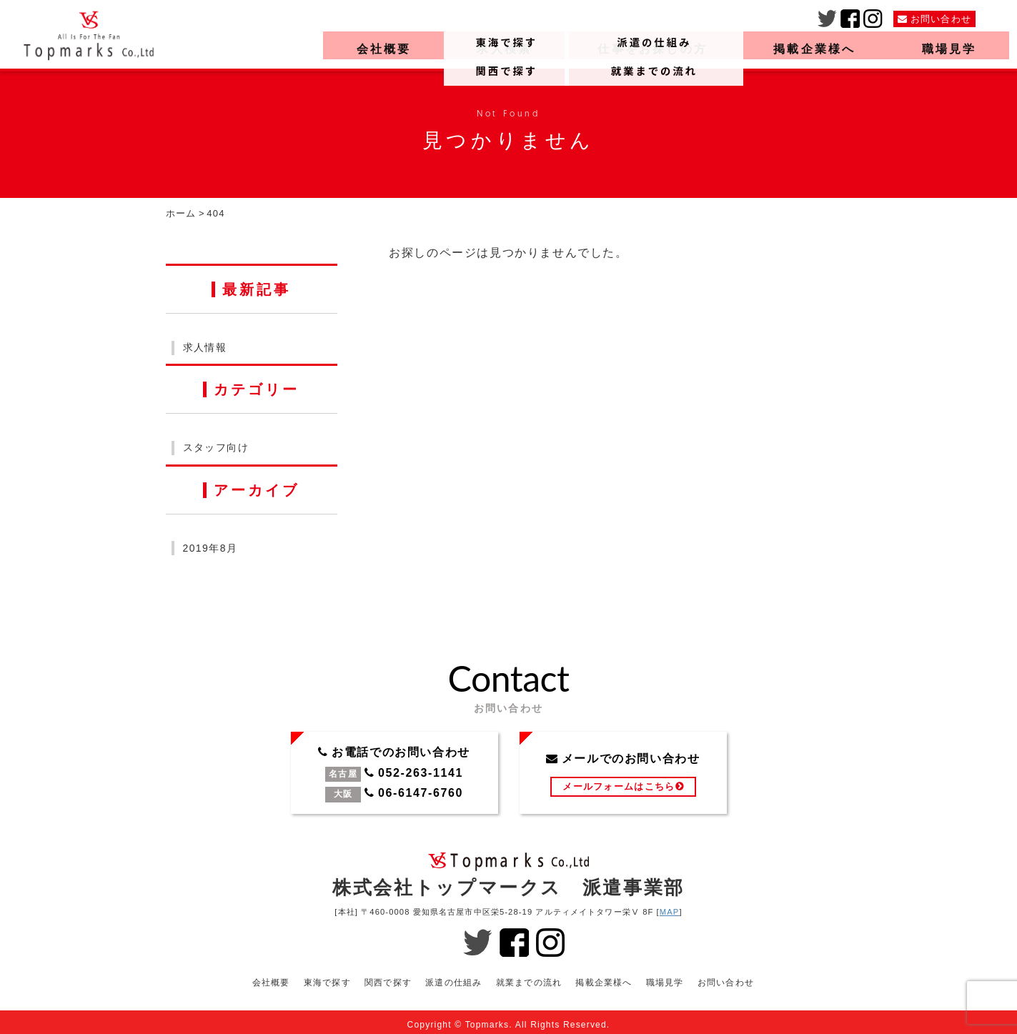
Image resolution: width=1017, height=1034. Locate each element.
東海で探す (326, 977)
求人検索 (496, 50)
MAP (670, 912)
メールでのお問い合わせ (623, 773)
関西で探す (387, 977)
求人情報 (205, 347)
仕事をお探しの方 (645, 50)
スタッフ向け (216, 447)
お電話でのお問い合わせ (394, 773)
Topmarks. (488, 1019)
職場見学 (942, 50)
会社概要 (376, 50)
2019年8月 (210, 548)
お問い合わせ (726, 977)
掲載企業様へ (808, 50)
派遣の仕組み (453, 977)
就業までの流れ (529, 977)
